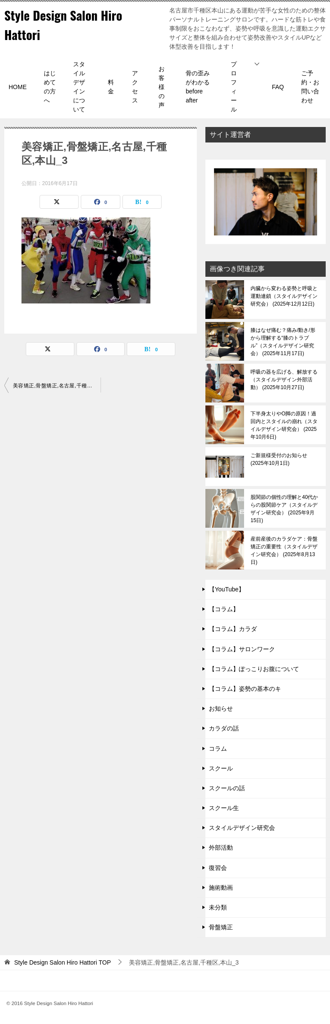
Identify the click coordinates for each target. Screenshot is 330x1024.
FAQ (278, 87)
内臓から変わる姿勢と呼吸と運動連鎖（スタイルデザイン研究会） (284, 296)
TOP (62, 962)
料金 (111, 87)
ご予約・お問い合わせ (310, 87)
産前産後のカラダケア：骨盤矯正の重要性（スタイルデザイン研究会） (284, 550)
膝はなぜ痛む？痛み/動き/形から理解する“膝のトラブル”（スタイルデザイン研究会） (283, 341)
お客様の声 (162, 86)
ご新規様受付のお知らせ (279, 459)
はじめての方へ (50, 87)
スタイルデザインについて (79, 87)
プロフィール (234, 87)
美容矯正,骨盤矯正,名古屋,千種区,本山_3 (57, 386)
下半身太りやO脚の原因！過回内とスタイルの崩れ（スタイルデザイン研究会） (284, 425)
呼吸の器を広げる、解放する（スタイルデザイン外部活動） (284, 379)
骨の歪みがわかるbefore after (198, 87)
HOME (18, 87)
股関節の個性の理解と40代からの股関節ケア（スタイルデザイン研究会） (284, 508)
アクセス (135, 87)
